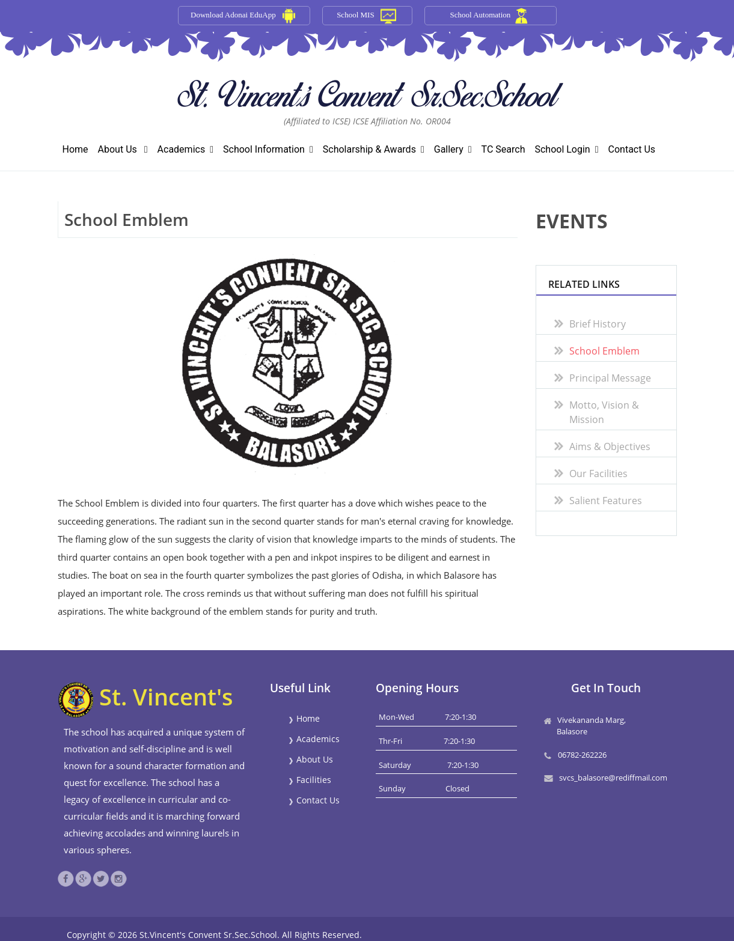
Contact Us (632, 149)
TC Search (503, 149)
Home (75, 149)
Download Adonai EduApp (233, 14)
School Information (268, 149)
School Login (566, 149)
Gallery (453, 149)
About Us (123, 149)
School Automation (480, 14)
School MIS (355, 14)
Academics (185, 149)
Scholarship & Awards (373, 149)
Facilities (310, 779)
